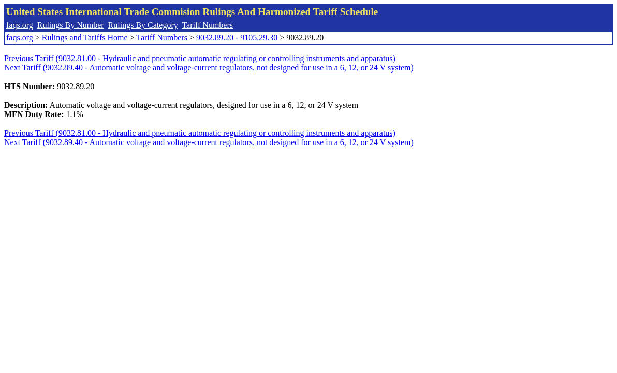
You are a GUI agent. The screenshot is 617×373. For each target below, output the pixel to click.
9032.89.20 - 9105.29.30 (236, 37)
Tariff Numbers (207, 25)
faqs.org (19, 25)
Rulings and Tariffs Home (85, 37)
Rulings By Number (70, 25)
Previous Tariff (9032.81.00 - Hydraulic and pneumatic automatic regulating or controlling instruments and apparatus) (199, 58)
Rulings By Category (143, 25)
